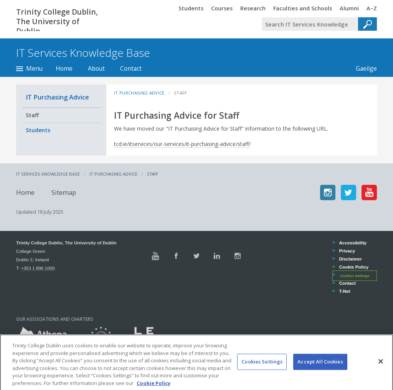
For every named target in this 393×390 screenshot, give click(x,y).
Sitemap (63, 192)
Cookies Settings (354, 275)
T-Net (344, 291)
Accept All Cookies (320, 368)
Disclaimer (350, 258)
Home (64, 68)
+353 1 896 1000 (37, 268)
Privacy (347, 250)
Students (38, 130)
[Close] (380, 368)
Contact (131, 68)
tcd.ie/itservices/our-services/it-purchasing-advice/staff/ (182, 144)
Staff (32, 115)
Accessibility (353, 242)
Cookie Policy (353, 266)
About (96, 68)
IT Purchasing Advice (57, 97)
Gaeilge (362, 68)
